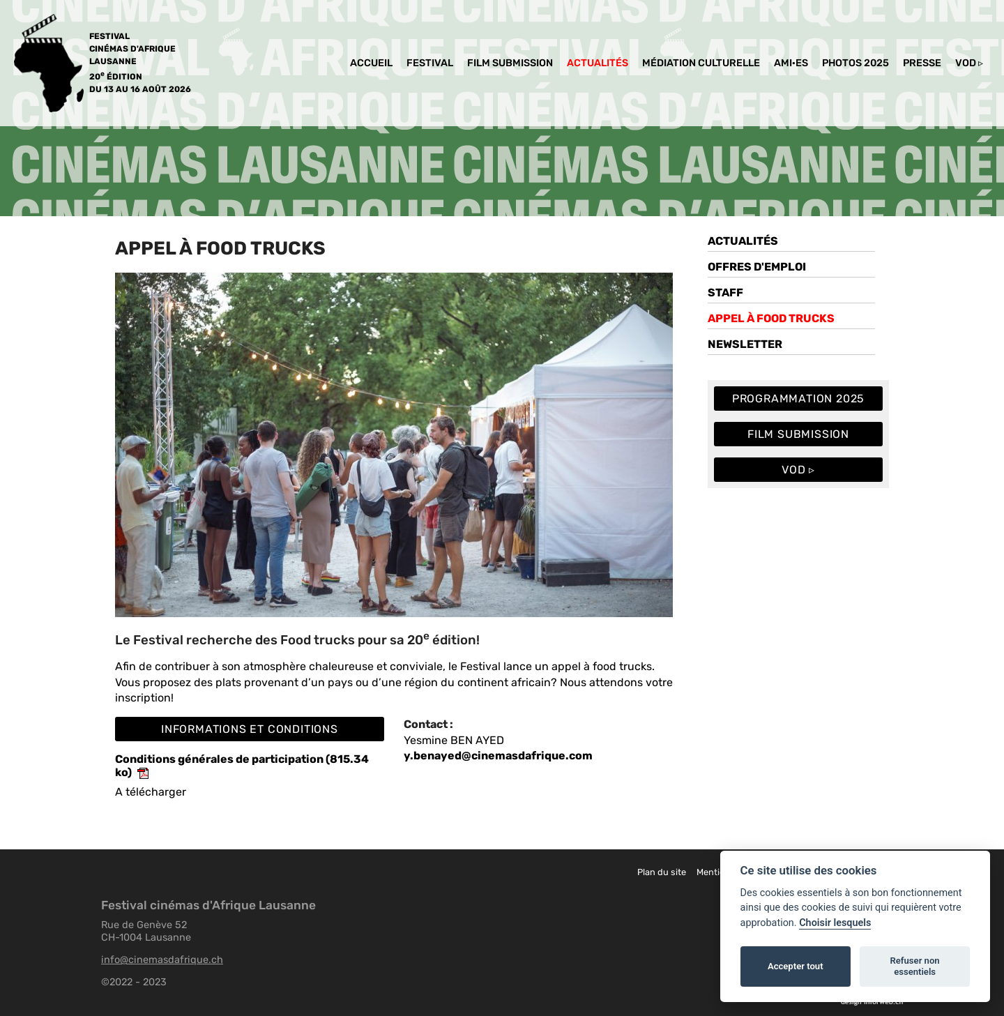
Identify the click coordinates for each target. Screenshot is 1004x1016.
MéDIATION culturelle (701, 63)
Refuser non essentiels (914, 966)
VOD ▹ (969, 63)
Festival (429, 63)
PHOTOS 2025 (855, 63)
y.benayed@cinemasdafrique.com (498, 755)
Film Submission (510, 63)
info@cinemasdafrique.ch (162, 959)
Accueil (371, 63)
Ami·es (791, 63)
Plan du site (661, 872)
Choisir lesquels (835, 923)
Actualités (597, 63)
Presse (922, 63)
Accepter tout (795, 966)
